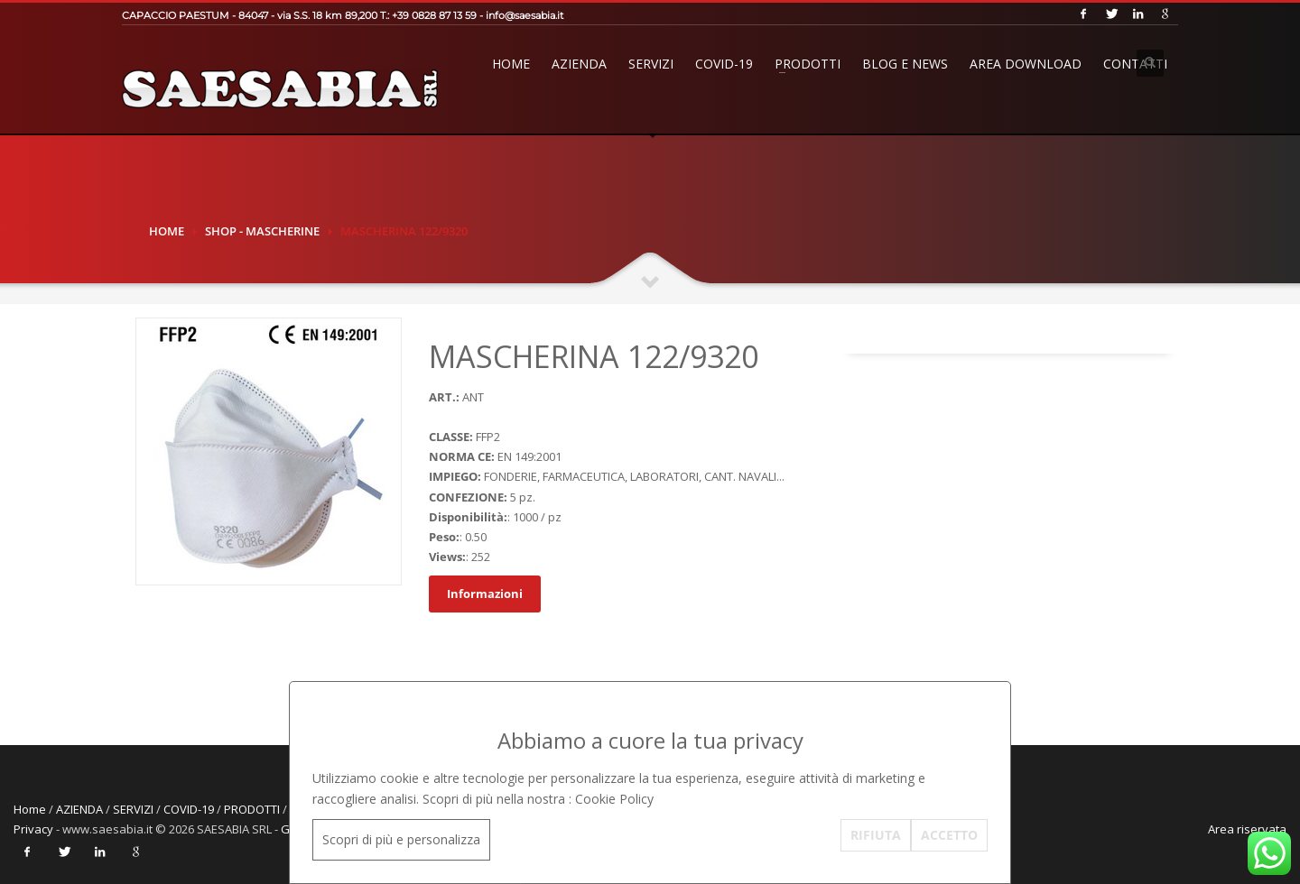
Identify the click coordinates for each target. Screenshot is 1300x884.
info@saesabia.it (524, 15)
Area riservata (1247, 829)
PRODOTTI (807, 63)
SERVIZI (650, 63)
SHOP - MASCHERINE (262, 231)
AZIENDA (579, 63)
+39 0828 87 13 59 (434, 15)
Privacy (33, 829)
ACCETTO (949, 834)
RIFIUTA (875, 834)
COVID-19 (724, 63)
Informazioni (485, 593)
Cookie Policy (614, 798)
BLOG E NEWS (905, 63)
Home (511, 63)
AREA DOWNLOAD (1026, 63)
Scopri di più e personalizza (401, 839)
